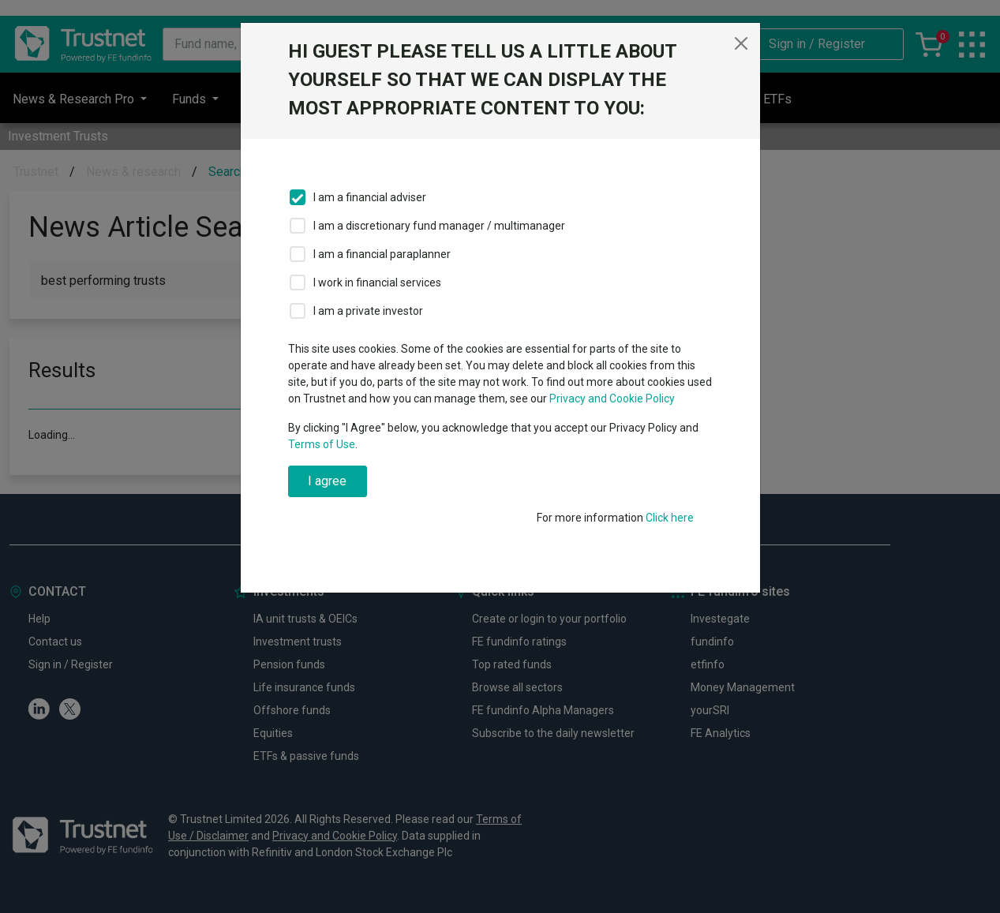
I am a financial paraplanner (382, 254)
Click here (670, 517)
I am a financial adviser (369, 197)
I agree (327, 480)
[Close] (741, 43)
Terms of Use (321, 444)
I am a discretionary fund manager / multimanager (439, 226)
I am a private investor (368, 311)
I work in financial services (377, 282)
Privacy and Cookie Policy (612, 398)
